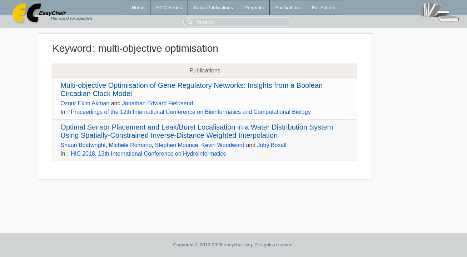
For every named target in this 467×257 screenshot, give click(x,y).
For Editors (323, 7)
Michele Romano (130, 145)
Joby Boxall (272, 145)
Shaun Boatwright (82, 145)
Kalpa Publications (213, 7)
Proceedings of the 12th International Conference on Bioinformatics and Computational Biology (191, 112)
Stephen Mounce (176, 145)
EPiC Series (169, 7)
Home (138, 7)
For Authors (287, 7)
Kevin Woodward (222, 145)
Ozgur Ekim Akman (84, 103)
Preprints (254, 7)
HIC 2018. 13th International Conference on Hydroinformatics (148, 154)
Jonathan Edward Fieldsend (157, 103)
